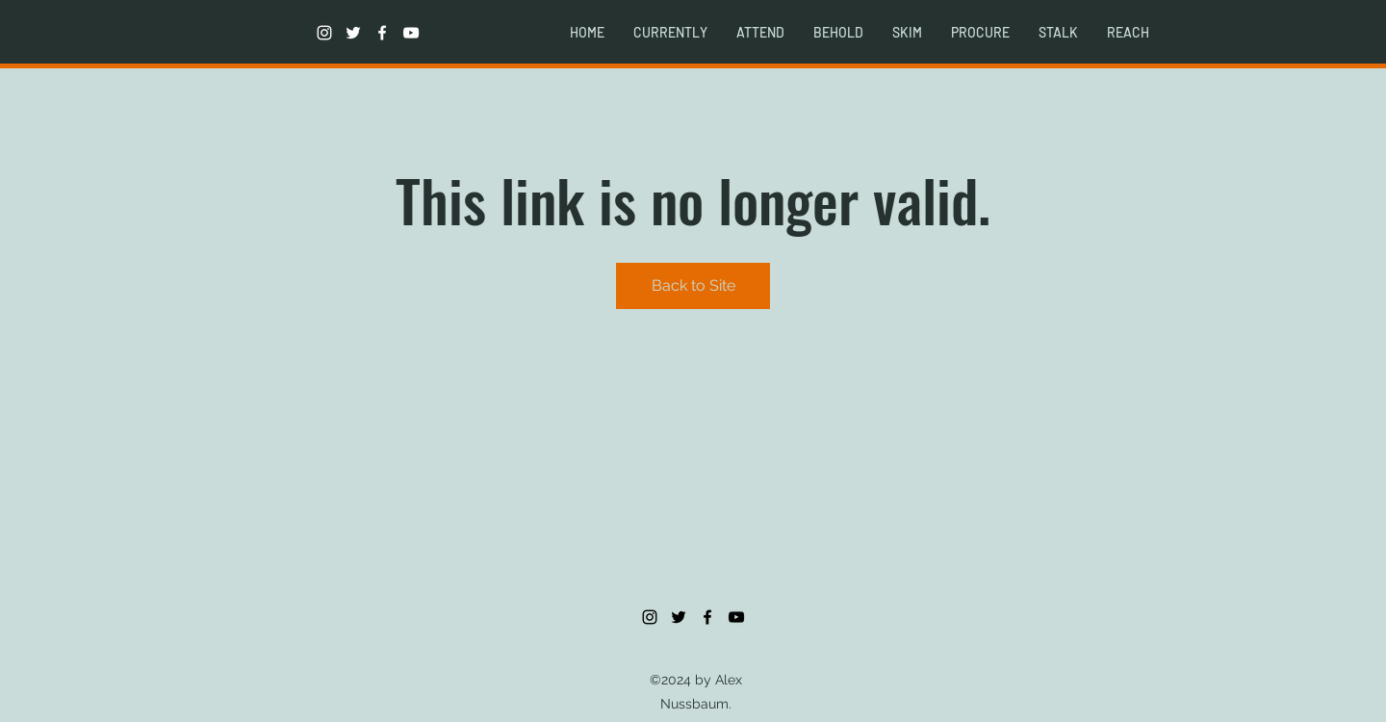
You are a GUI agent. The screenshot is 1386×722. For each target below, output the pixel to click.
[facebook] (382, 32)
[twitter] (353, 32)
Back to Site (693, 285)
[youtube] (411, 32)
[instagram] (324, 32)
